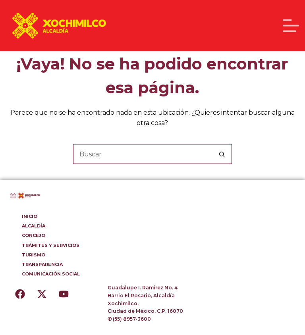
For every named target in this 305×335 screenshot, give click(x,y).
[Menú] (291, 25)
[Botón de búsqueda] (222, 154)
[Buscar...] (142, 154)
